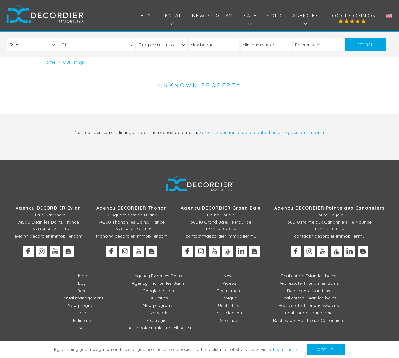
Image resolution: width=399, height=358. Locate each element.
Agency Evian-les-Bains (158, 275)
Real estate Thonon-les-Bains (308, 283)
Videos (229, 283)
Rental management (82, 298)
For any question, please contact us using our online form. (262, 132)
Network (158, 313)
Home (82, 275)
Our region (158, 320)
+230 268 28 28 (220, 229)
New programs (158, 305)
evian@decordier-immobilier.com (48, 236)
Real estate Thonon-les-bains (308, 305)
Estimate (82, 320)
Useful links (229, 305)
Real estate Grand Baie (309, 313)
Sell (82, 328)
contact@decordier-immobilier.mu (220, 236)
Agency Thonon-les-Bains (158, 283)
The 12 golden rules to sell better (158, 328)
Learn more (285, 349)
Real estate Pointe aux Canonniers (308, 320)
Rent (82, 290)
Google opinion (352, 15)
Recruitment (229, 290)
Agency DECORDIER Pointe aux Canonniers (329, 208)
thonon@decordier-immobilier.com (132, 236)
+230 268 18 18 (329, 229)
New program (212, 15)
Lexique (229, 298)
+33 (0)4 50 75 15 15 (48, 229)
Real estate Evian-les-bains (308, 275)
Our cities (158, 298)
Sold (274, 15)
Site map (229, 320)
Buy (146, 15)
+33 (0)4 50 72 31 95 (131, 229)
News (229, 275)
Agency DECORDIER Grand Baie (221, 208)
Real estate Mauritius (308, 290)
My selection (229, 313)
